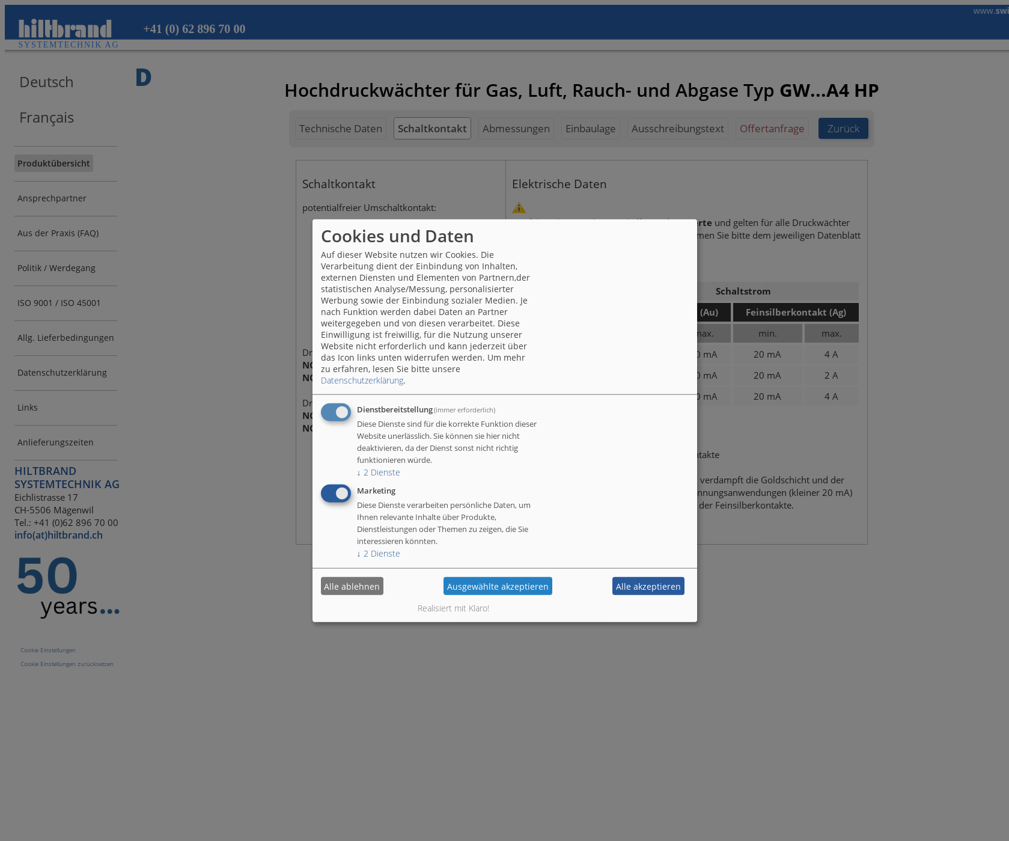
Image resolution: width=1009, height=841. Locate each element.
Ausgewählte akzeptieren (498, 586)
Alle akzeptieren (648, 586)
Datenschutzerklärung (362, 380)
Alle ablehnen (352, 586)
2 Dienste (378, 472)
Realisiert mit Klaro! (453, 608)
